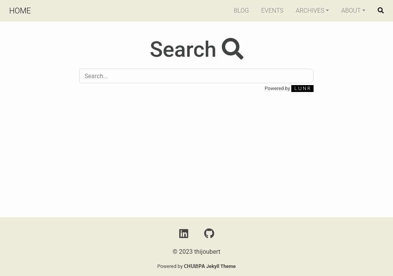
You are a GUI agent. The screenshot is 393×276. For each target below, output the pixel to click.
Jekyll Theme (210, 266)
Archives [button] (310, 10)
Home (20, 10)
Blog (241, 10)
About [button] (351, 10)
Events (272, 10)
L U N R (302, 88)
